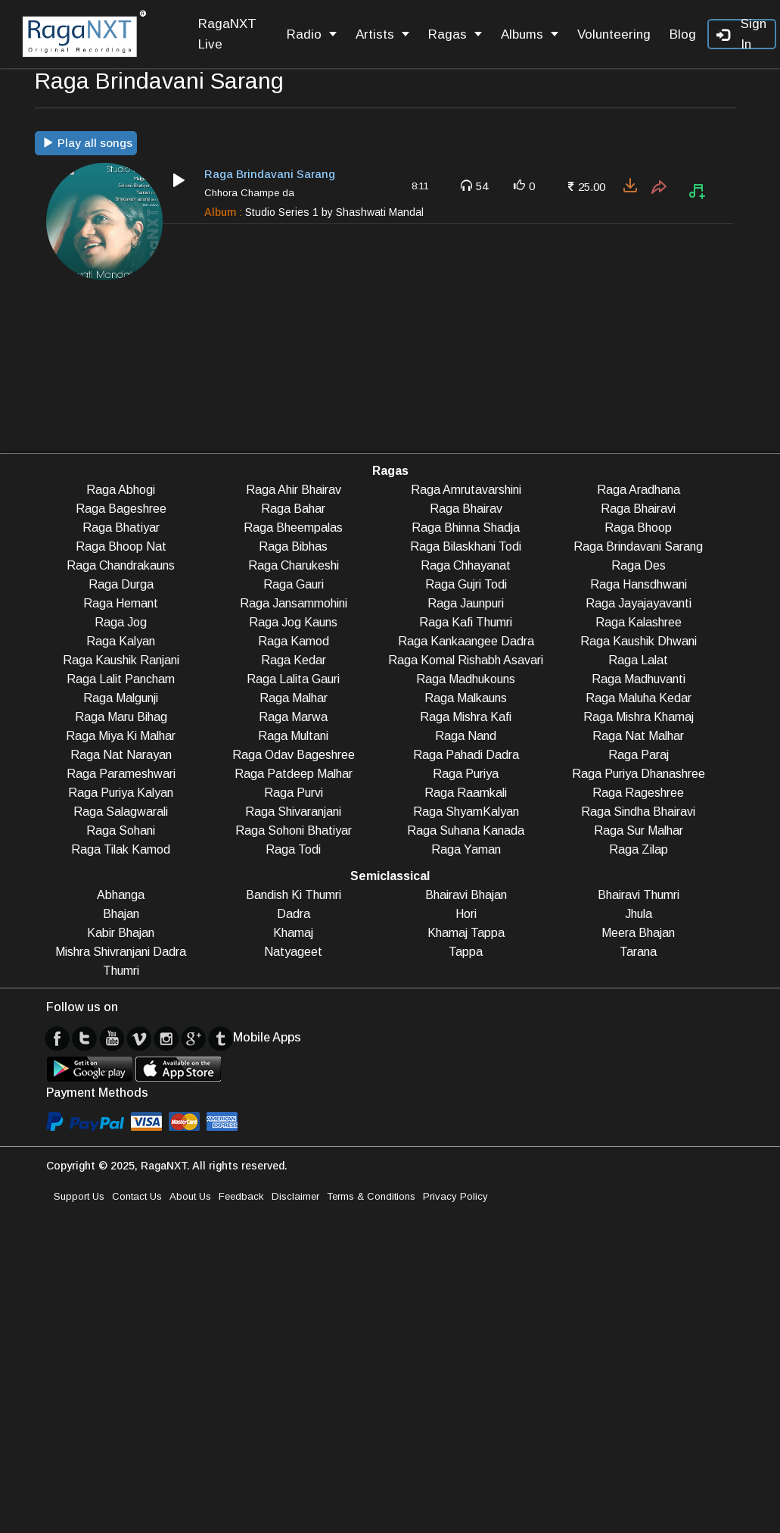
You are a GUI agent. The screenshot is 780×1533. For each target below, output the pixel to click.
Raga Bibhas (293, 546)
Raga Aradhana (638, 489)
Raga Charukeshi (293, 565)
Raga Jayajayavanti (638, 603)
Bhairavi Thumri (638, 894)
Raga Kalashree (638, 622)
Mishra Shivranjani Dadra (120, 951)
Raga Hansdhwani (638, 584)
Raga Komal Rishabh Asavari (465, 660)
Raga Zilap (638, 849)
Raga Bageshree (121, 508)
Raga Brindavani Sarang (638, 546)
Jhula (638, 913)
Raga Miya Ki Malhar (121, 735)
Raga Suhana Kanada (465, 830)
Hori (466, 913)
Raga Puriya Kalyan (120, 792)
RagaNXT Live (227, 34)
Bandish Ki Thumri (293, 894)
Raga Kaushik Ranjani (121, 660)
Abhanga (121, 894)
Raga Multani (293, 735)
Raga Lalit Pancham (121, 679)
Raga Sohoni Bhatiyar (293, 830)
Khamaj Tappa (466, 932)
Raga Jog (121, 622)
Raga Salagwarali (120, 811)
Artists (382, 34)
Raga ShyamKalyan (466, 811)
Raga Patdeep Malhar (294, 773)
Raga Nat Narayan (121, 754)
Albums (529, 34)
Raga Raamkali (465, 792)
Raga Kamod (293, 641)
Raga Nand (465, 735)
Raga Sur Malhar (638, 830)
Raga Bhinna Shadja (466, 527)
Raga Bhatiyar (121, 527)
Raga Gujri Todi (466, 584)
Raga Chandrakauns (121, 565)
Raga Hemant (120, 603)
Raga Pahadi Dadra (466, 754)
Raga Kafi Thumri (465, 622)
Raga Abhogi (120, 489)
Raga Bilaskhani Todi (465, 546)
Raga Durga (121, 584)
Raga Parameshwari (121, 773)
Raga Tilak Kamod (120, 849)
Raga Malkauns (465, 698)
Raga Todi (293, 849)
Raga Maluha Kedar (638, 698)
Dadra (293, 913)
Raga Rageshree (638, 792)
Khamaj (293, 932)
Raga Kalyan (120, 641)
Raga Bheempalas (293, 527)
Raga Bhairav (466, 508)
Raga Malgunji (120, 698)
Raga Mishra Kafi (465, 716)
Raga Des (638, 565)
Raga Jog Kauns (293, 622)
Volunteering (614, 34)
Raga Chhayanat (466, 565)
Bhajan (121, 913)
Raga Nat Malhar (638, 735)
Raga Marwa (293, 716)
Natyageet (293, 951)
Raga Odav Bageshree (293, 754)
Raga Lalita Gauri (293, 679)
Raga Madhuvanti (638, 679)
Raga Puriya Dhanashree (638, 773)
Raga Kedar (293, 660)
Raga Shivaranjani (293, 811)
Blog (683, 34)
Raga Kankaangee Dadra (466, 641)
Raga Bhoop (638, 527)
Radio (312, 34)
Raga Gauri (293, 584)
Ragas (455, 34)
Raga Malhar (293, 698)
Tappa (466, 951)
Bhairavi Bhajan (466, 894)
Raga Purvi (293, 792)
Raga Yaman (466, 849)
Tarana (638, 951)
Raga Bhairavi (638, 508)
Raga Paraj (638, 754)
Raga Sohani (120, 830)
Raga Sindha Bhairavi (638, 811)
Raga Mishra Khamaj (638, 716)
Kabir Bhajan (120, 932)
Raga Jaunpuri (465, 603)
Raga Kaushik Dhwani (638, 641)
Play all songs (87, 142)
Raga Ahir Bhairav (293, 489)
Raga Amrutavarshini (466, 489)
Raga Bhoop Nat (121, 546)
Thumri (121, 970)
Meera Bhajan (638, 932)
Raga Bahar (293, 508)
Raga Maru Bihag (121, 716)
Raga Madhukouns (465, 679)
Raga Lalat (638, 660)
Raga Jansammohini (293, 603)
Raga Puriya (466, 773)
